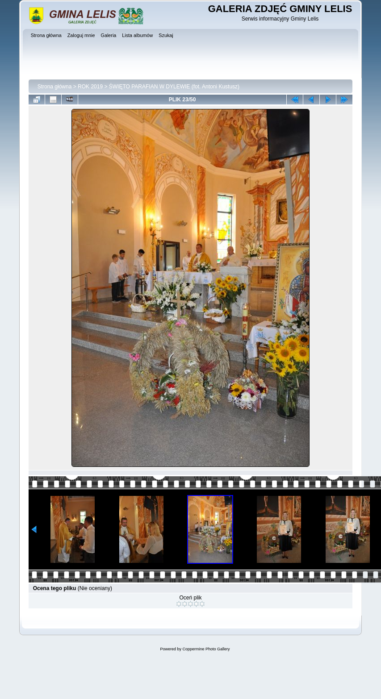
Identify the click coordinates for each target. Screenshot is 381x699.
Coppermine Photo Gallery (206, 649)
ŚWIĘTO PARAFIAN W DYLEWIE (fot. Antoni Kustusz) (174, 86)
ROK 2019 (90, 86)
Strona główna (55, 86)
